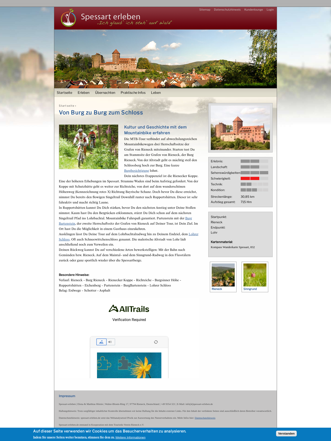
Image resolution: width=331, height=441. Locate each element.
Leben (156, 93)
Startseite (64, 93)
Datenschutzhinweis (227, 9)
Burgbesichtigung (136, 170)
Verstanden (286, 433)
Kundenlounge (253, 9)
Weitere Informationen (130, 437)
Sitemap (204, 9)
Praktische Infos (133, 93)
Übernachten (105, 93)
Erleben (83, 93)
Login (270, 9)
